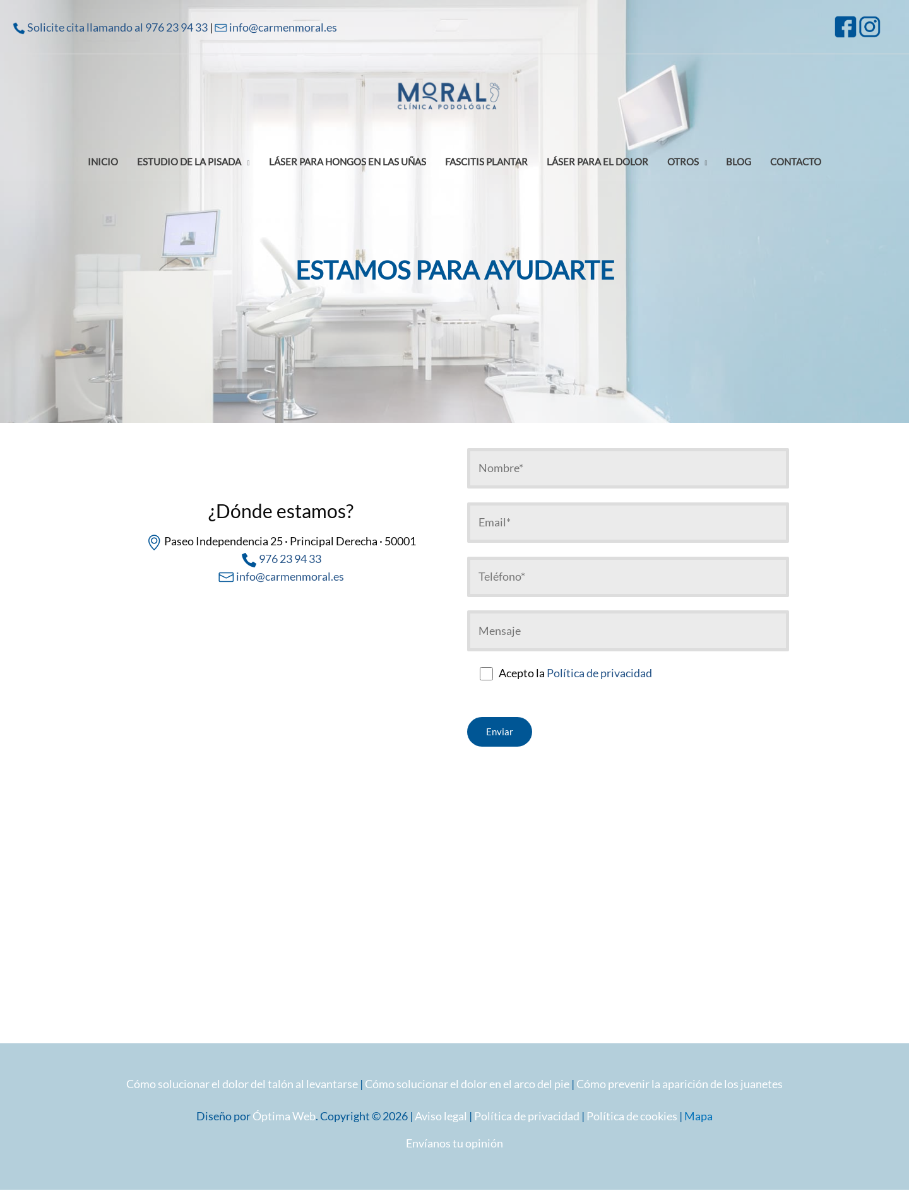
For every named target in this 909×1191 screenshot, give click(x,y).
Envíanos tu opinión (454, 1144)
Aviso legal (441, 1117)
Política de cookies (631, 1117)
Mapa (698, 1117)
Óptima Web (284, 1117)
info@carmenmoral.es (283, 27)
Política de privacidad (599, 674)
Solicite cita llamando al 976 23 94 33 (117, 27)
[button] (193, 164)
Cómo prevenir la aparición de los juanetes (679, 1084)
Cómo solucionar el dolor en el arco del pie (467, 1084)
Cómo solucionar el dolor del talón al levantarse (242, 1084)
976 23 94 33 (290, 559)
